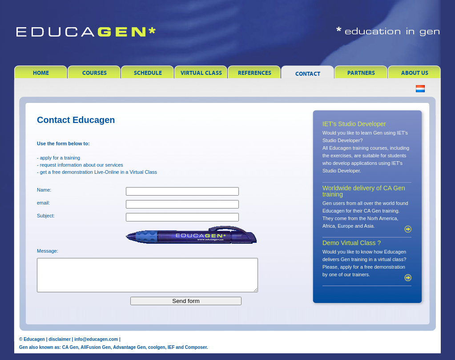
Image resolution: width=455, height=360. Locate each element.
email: (43, 202)
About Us (414, 73)
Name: (44, 189)
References (254, 73)
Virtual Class (201, 73)
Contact (307, 74)
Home (41, 73)
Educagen (34, 346)
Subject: (46, 215)
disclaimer (59, 346)
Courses (94, 73)
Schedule (148, 73)
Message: (47, 251)
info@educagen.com (96, 346)
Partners (361, 73)
